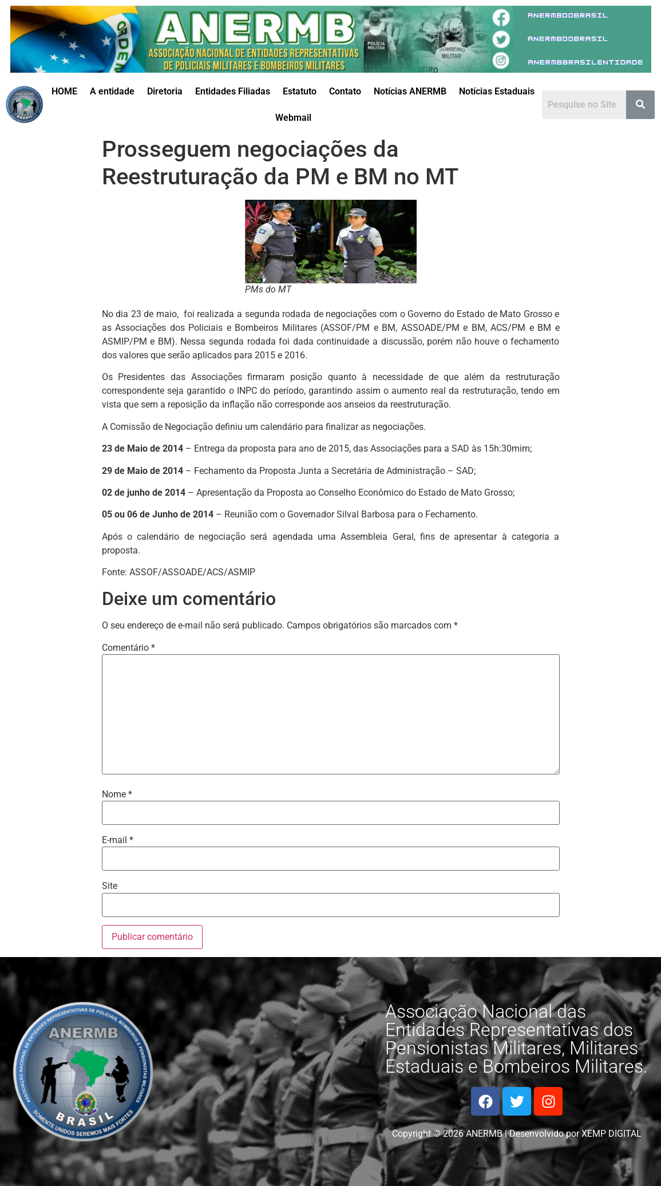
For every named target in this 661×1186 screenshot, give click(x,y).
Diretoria (165, 91)
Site (109, 886)
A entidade (112, 91)
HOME (64, 91)
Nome (117, 794)
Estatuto (299, 91)
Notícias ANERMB (410, 91)
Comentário (128, 648)
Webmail (293, 117)
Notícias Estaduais (497, 91)
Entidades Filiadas (232, 91)
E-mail (117, 840)
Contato (345, 91)
